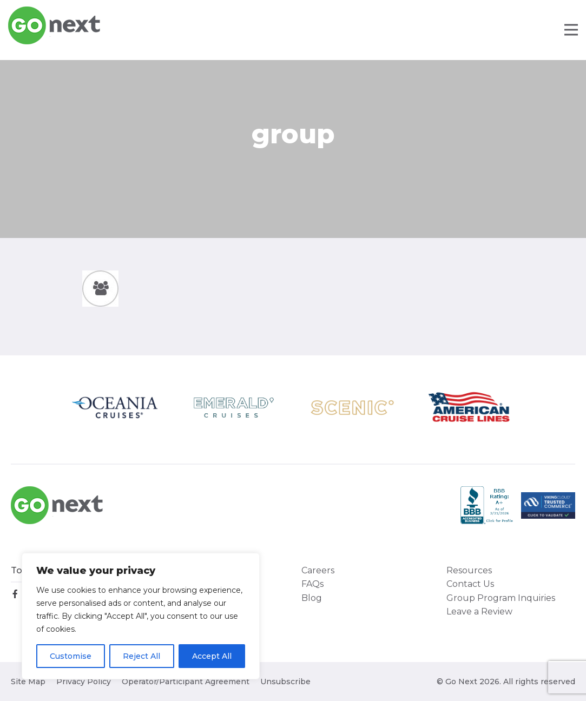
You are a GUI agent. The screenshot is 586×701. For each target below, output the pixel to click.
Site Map (28, 681)
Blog (311, 598)
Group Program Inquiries (500, 598)
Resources (469, 570)
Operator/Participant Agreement (185, 681)
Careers (317, 570)
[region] (141, 616)
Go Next (55, 25)
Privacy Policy (83, 681)
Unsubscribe (285, 681)
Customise (70, 656)
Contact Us (470, 584)
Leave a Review (479, 611)
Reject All (141, 656)
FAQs (312, 584)
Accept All (212, 656)
